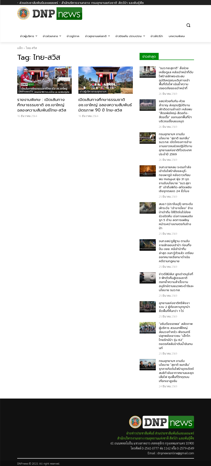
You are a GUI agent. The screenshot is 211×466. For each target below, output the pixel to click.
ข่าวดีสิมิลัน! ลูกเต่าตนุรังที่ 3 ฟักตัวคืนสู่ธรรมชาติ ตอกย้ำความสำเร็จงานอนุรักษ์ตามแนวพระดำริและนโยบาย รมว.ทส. (176, 282)
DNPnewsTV (26, 91)
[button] (188, 25)
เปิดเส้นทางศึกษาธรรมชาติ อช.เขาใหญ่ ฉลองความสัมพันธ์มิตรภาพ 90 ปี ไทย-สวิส (105, 104)
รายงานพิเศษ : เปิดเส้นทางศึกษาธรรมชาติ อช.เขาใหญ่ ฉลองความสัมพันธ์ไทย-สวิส (41, 104)
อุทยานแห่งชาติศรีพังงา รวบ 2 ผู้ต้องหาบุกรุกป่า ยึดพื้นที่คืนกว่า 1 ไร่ (174, 307)
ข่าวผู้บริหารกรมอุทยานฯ (93, 91)
